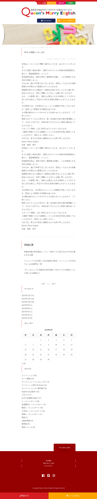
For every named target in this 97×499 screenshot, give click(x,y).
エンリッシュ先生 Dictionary (33, 385)
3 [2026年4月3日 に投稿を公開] (56, 340)
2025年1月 (26, 318)
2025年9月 (26, 305)
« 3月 (24, 364)
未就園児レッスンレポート (32, 404)
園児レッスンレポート (31, 408)
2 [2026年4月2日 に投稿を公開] (48, 340)
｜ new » (52, 284)
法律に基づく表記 (48, 463)
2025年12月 (26, 295)
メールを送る (72, 496)
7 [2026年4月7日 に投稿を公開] (33, 345)
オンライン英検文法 (66, 20)
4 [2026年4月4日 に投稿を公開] (63, 340)
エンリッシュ (27, 375)
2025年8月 (26, 308)
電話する (24, 496)
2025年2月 (26, 315)
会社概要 (48, 460)
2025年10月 (26, 302)
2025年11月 (26, 299)
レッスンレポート (29, 401)
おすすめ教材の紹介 (30, 398)
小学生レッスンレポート (31, 411)
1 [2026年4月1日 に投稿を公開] (40, 340)
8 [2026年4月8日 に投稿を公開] (40, 345)
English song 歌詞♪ (29, 392)
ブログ (24, 395)
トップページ (26, 47)
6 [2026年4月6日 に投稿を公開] (25, 345)
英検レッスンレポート (31, 414)
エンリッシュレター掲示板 (32, 388)
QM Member (46, 20)
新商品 (24, 424)
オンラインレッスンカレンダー (34, 382)
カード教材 (26, 379)
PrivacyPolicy (48, 466)
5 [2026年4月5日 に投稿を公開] (71, 340)
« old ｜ (44, 284)
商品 (23, 417)
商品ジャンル (27, 427)
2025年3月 (26, 312)
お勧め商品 (26, 421)
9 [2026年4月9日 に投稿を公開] (48, 345)
